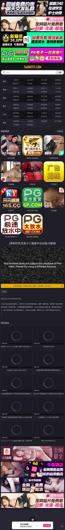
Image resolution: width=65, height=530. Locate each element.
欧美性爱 (58, 96)
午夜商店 (30, 121)
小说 (4, 114)
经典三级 (30, 100)
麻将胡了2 (16, 83)
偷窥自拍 (16, 105)
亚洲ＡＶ (16, 88)
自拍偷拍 (30, 88)
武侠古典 (58, 113)
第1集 (4, 291)
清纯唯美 (30, 108)
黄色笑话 (44, 116)
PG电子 (16, 80)
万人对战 (44, 80)
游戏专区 (58, 80)
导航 (4, 122)
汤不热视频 (58, 121)
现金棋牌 (44, 83)
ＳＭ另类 (58, 92)
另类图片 (58, 108)
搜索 (60, 72)
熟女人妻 (16, 92)
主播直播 (44, 92)
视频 (4, 90)
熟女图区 (44, 108)
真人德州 (30, 80)
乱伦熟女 (44, 100)
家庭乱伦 (30, 113)
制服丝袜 (16, 100)
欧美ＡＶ (44, 88)
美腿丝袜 (16, 108)
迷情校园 (16, 116)
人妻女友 (44, 113)
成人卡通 (44, 96)
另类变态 (58, 100)
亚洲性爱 (16, 96)
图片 (4, 106)
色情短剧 (30, 125)
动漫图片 (58, 105)
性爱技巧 (58, 116)
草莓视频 (44, 121)
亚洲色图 (30, 105)
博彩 (4, 81)
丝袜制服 (30, 92)
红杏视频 (16, 125)
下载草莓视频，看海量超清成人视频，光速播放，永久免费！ (38, 286)
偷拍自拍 (30, 96)
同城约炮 (16, 121)
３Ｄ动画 (58, 88)
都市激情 (16, 113)
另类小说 (30, 116)
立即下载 (47, 525)
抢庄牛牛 (58, 83)
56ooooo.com (32, 67)
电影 (4, 98)
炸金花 (30, 83)
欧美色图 (44, 105)
